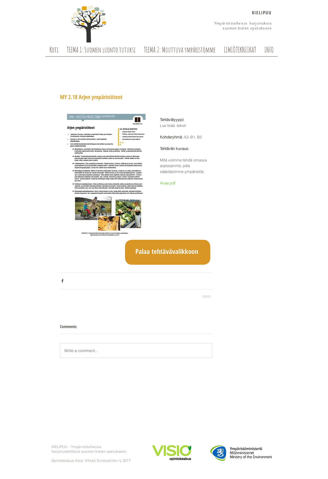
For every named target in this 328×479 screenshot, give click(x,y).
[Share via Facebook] (62, 280)
